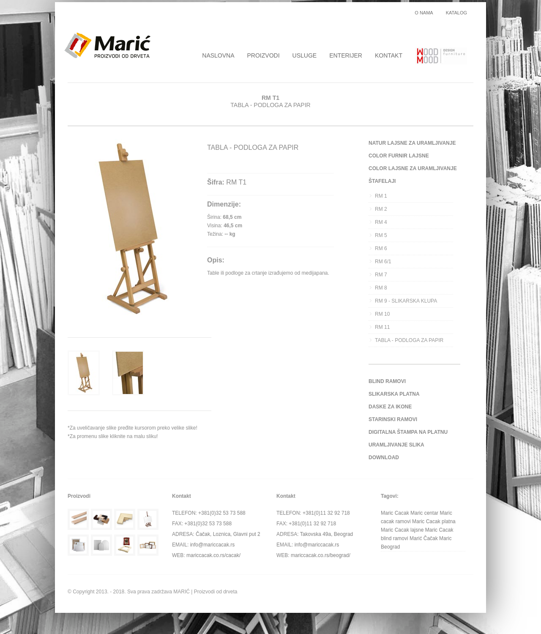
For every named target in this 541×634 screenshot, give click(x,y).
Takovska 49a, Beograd (326, 534)
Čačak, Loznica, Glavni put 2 (228, 534)
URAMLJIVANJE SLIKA (396, 445)
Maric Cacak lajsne (402, 530)
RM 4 (381, 222)
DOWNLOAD (384, 457)
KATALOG (456, 13)
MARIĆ (181, 592)
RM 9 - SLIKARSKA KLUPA (406, 301)
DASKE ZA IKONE (390, 407)
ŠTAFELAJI (382, 181)
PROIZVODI (263, 55)
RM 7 (381, 275)
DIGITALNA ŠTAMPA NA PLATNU (408, 432)
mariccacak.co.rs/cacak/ (213, 555)
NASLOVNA (218, 55)
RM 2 (381, 209)
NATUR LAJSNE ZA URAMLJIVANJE (412, 143)
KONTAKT (388, 55)
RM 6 (381, 248)
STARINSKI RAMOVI (393, 419)
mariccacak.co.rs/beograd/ (320, 555)
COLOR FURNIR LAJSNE (399, 156)
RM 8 (381, 288)
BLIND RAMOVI (387, 381)
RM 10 (382, 314)
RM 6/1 (383, 262)
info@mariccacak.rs (212, 545)
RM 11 (382, 327)
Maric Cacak (395, 513)
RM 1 (381, 196)
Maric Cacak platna (434, 521)
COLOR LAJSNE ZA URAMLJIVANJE (413, 168)
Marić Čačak (424, 538)
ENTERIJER (345, 55)
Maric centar (424, 513)
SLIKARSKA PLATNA (394, 394)
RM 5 (381, 235)
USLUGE (304, 55)
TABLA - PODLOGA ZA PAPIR (409, 340)
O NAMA (424, 13)
